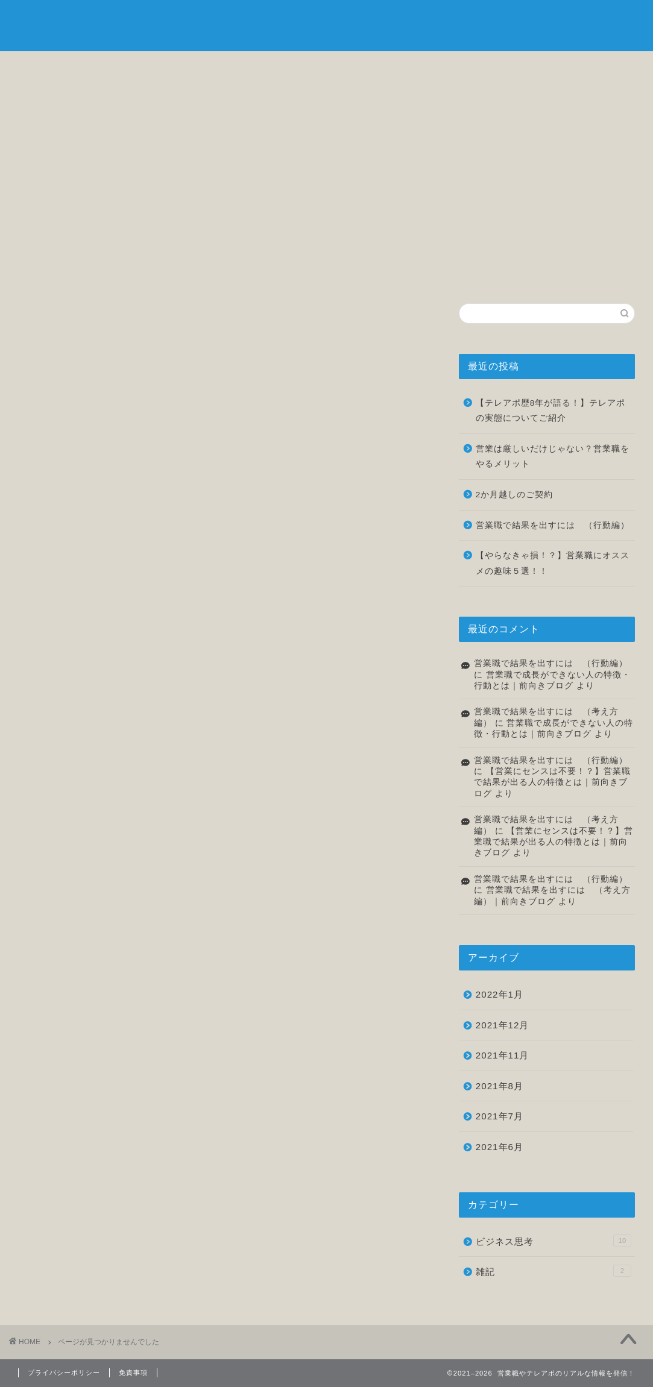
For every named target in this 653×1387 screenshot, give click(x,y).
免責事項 (133, 1372)
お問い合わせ (588, 67)
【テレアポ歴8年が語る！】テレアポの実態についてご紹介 (551, 410)
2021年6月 (499, 1147)
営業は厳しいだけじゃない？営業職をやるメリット (552, 456)
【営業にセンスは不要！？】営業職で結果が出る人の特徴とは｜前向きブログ (552, 782)
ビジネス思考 (274, 67)
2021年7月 (499, 1116)
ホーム (64, 67)
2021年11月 (502, 1055)
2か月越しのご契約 (515, 494)
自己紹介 (169, 67)
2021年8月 (499, 1086)
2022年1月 (499, 994)
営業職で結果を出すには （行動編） (552, 525)
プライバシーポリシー (64, 1372)
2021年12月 (502, 1025)
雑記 (483, 67)
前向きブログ (326, 24)
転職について (378, 67)
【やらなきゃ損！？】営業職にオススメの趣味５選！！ (552, 563)
